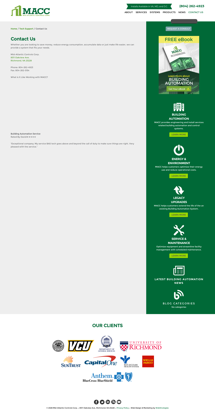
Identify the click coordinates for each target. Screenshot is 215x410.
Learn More (179, 134)
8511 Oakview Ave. (20, 57)
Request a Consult (178, 28)
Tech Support (26, 28)
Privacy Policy (123, 408)
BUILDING (179, 114)
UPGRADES (179, 202)
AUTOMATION (179, 118)
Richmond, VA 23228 (21, 60)
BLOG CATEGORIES (179, 303)
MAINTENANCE (179, 243)
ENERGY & (179, 159)
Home (14, 28)
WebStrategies (162, 408)
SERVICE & (179, 239)
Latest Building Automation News (179, 281)
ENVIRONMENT (179, 163)
